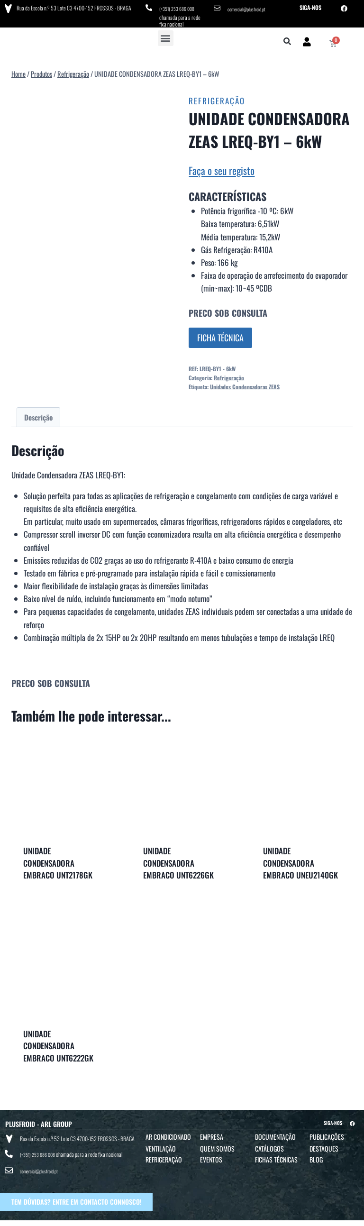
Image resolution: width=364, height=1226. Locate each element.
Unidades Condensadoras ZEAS (245, 383)
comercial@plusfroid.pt (250, 7)
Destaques (323, 1145)
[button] (165, 35)
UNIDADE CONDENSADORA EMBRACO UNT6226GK (178, 860)
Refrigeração (217, 97)
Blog (316, 1156)
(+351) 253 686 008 (179, 7)
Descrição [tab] (38, 414)
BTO (353, 1217)
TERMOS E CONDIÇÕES (175, 1217)
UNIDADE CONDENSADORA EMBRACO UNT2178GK (57, 860)
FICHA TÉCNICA (220, 334)
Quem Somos (217, 1145)
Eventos (211, 1156)
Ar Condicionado (168, 1133)
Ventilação (161, 1145)
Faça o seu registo (222, 167)
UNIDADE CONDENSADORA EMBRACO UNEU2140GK (300, 860)
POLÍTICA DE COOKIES (283, 1217)
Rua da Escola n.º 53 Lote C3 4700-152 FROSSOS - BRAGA (71, 7)
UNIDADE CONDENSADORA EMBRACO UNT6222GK (58, 1043)
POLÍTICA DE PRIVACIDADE (228, 1217)
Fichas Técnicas (276, 1156)
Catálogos (269, 1145)
